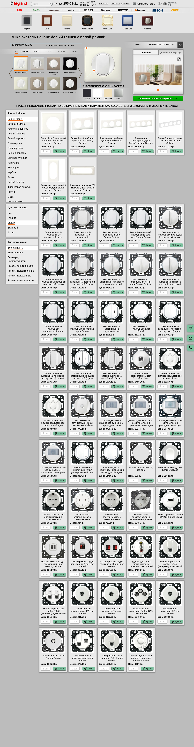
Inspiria (27, 29)
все (16, 51)
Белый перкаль (21, 92)
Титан (118, 99)
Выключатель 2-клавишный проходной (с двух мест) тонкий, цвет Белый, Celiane (53, 377)
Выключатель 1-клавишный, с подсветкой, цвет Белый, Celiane (53, 236)
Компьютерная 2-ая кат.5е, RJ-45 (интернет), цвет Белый (53, 611)
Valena (67, 29)
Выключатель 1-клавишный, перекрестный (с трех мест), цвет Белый (53, 330)
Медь (11, 196)
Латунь (11, 192)
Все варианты (15, 247)
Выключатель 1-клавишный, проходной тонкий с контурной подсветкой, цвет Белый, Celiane (111, 284)
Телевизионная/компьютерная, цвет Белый (82, 658)
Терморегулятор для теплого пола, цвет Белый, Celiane (141, 658)
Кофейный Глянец (53, 73)
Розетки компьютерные (21, 280)
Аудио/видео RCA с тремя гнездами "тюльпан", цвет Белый (141, 564)
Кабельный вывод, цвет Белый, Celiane (170, 468)
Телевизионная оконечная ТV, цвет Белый (112, 611)
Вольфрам (14, 167)
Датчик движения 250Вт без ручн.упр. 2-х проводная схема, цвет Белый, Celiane (141, 424)
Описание (145, 52)
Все (10, 213)
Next (80, 73)
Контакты (103, 3)
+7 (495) (66, 3)
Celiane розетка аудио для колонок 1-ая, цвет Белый (82, 564)
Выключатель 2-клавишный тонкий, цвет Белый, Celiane (111, 375)
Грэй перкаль (37, 92)
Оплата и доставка (120, 3)
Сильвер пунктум (17, 158)
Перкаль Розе (15, 201)
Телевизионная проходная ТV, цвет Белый (170, 611)
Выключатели (15, 252)
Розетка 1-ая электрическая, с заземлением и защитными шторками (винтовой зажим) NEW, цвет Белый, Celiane (111, 520)
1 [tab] (158, 90)
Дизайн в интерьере (171, 52)
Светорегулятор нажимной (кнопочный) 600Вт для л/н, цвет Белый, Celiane (112, 471)
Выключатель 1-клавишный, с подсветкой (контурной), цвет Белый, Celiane (82, 237)
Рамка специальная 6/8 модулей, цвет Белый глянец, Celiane (82, 187)
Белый (97, 99)
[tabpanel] (158, 75)
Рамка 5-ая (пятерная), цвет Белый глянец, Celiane (170, 140)
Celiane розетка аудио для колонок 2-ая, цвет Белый (112, 564)
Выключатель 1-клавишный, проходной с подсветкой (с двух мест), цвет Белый (53, 283)
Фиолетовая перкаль (19, 187)
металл (61, 51)
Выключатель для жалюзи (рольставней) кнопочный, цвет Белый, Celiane (170, 377)
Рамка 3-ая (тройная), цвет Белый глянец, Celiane (111, 140)
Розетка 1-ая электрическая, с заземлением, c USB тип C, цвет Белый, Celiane (141, 519)
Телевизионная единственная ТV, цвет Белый (82, 611)
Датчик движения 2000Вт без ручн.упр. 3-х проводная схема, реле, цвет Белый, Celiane (111, 425)
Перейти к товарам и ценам (158, 98)
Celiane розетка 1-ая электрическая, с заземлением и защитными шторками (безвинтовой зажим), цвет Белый (53, 520)
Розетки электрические (20, 266)
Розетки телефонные (19, 275)
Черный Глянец (70, 72)
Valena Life (107, 29)
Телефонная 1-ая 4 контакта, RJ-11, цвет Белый (111, 658)
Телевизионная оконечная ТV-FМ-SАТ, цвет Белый (141, 611)
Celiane (147, 29)
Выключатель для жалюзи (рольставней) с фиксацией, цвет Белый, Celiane (53, 424)
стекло (36, 51)
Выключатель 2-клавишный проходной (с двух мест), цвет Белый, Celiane (170, 330)
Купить (59, 151)
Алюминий (13, 162)
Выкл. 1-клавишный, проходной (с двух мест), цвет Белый (141, 234)
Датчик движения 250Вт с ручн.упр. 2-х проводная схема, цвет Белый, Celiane (170, 424)
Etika (47, 29)
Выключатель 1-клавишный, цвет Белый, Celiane (112, 234)
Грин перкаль (53, 92)
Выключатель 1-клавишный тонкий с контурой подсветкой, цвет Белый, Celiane (170, 283)
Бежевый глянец (37, 72)
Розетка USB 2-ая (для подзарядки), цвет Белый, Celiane (53, 564)
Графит (87, 99)
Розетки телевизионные (21, 270)
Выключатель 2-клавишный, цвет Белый (141, 328)
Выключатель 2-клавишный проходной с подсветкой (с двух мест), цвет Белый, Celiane (82, 378)
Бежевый (108, 99)
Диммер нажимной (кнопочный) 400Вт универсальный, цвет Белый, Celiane (82, 471)
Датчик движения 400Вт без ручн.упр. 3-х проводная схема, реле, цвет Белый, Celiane (53, 471)
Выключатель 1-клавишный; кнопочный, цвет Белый (82, 328)
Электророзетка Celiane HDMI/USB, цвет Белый (170, 515)
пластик (24, 51)
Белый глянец (21, 72)
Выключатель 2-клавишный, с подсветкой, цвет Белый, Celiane (112, 330)
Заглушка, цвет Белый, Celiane (141, 468)
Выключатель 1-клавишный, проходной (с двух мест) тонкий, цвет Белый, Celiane (170, 236)
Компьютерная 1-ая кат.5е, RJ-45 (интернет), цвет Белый (170, 564)
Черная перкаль (69, 92)
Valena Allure (87, 29)
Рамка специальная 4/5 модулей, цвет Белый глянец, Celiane (53, 187)
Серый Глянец (16, 182)
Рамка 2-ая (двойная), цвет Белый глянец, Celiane (82, 140)
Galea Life (127, 29)
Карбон (12, 172)
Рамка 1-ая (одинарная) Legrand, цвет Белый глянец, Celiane (53, 140)
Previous (11, 73)
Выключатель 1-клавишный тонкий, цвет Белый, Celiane (141, 281)
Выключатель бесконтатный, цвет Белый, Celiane (141, 375)
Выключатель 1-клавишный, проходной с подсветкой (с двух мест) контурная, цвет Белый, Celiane (82, 284)
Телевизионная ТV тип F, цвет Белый (53, 656)
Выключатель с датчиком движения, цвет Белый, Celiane (82, 423)
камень (75, 51)
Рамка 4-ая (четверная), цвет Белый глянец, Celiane (141, 140)
